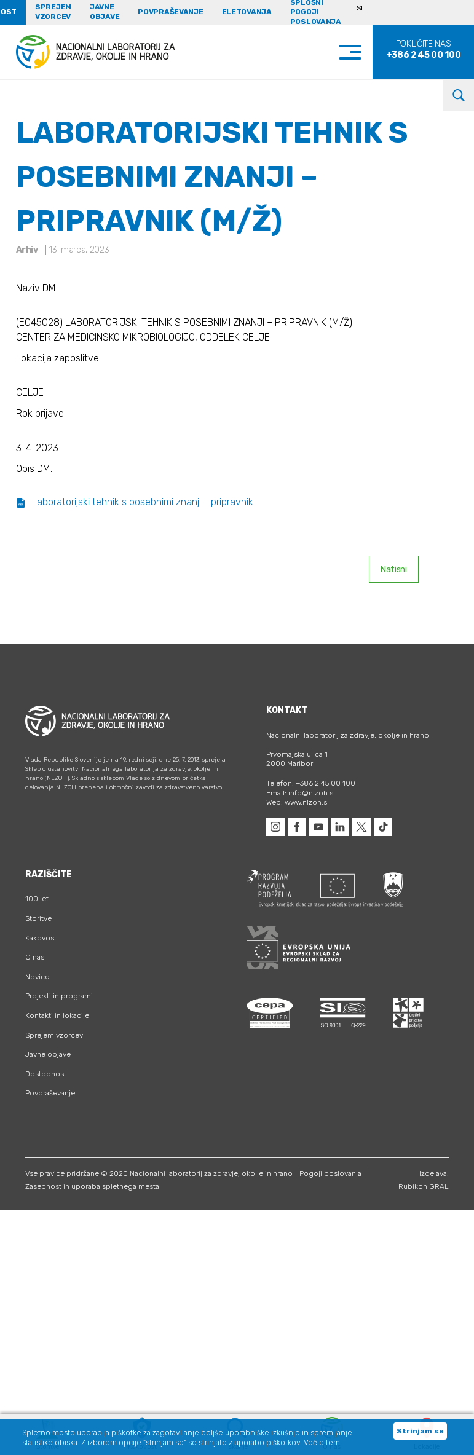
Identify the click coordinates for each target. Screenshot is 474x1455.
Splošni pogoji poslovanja (315, 12)
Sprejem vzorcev (53, 11)
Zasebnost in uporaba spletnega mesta (92, 1186)
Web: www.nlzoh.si (297, 802)
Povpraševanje (170, 11)
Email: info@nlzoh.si (300, 793)
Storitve (38, 918)
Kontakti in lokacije (57, 1015)
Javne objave (104, 11)
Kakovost (41, 938)
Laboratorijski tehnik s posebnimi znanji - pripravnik (134, 502)
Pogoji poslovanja (330, 1173)
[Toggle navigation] (362, 52)
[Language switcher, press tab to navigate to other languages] (366, 12)
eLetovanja (247, 11)
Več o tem (322, 1442)
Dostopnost (45, 1074)
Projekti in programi (59, 996)
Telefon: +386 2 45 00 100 (310, 783)
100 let (37, 898)
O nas (34, 957)
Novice (37, 976)
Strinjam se (420, 1431)
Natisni (394, 569)
